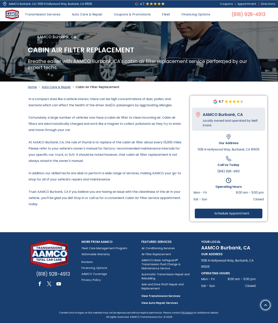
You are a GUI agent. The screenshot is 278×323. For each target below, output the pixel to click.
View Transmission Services (160, 296)
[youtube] (58, 284)
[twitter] (49, 284)
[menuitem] (227, 4)
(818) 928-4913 (228, 171)
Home (32, 87)
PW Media (187, 312)
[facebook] (40, 284)
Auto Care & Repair (56, 87)
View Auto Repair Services (159, 303)
